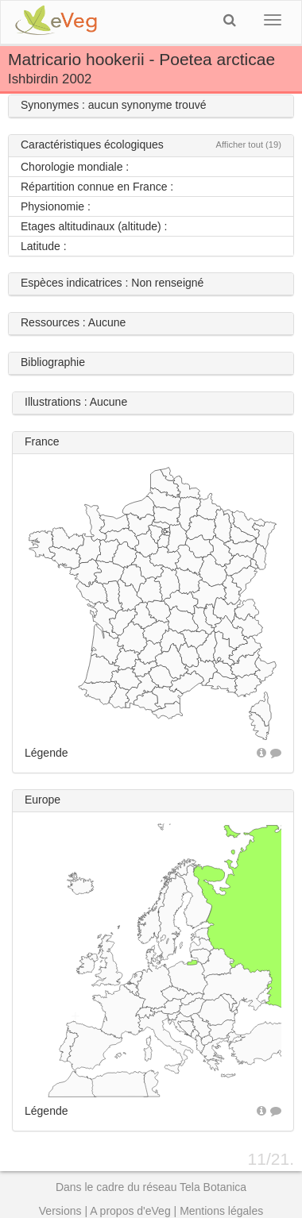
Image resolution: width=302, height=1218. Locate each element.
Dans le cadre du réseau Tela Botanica (151, 1187)
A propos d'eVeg (130, 1211)
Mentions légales (221, 1211)
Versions (60, 1211)
